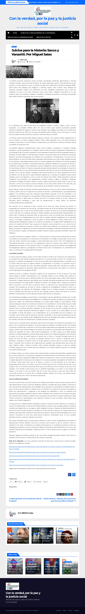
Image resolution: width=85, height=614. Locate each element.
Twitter (64, 610)
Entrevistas (30, 561)
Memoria (14, 46)
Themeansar (35, 610)
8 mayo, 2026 (14, 569)
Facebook (58, 610)
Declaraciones (12, 561)
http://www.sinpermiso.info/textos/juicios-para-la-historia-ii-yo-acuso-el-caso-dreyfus (37, 452)
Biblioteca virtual (44, 37)
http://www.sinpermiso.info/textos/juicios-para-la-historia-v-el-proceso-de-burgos (36, 465)
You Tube (70, 610)
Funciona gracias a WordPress (14, 610)
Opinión (47, 561)
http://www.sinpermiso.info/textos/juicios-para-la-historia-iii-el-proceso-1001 (34, 456)
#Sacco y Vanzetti (34, 62)
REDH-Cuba (23, 60)
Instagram (76, 610)
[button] (74, 35)
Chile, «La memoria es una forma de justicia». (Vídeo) (42, 538)
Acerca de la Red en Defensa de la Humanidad (38, 33)
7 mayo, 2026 (33, 569)
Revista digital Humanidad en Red (20, 37)
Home (15, 33)
